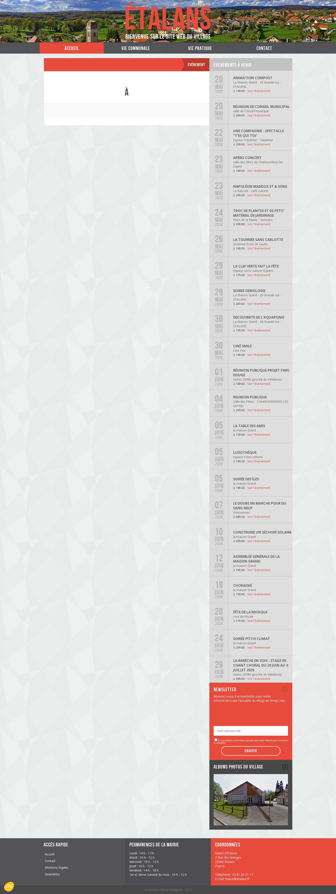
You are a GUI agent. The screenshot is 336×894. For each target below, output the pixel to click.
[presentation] (246, 715)
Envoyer (251, 751)
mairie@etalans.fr (237, 879)
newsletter (285, 690)
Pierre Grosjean (171, 890)
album (285, 767)
